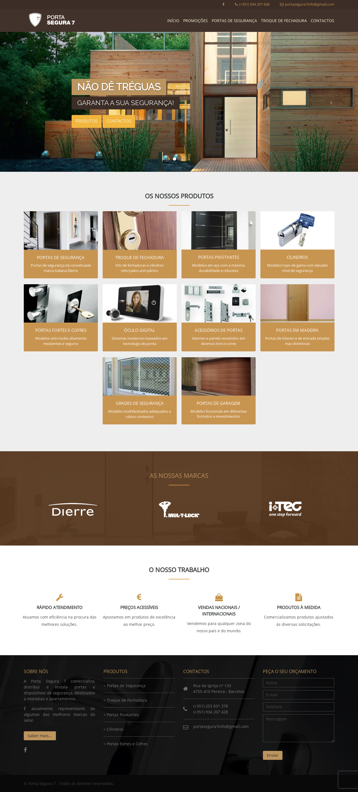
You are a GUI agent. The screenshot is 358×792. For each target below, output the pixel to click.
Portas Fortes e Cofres (127, 743)
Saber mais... (40, 735)
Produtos (87, 121)
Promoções (195, 20)
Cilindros (115, 729)
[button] (27, 102)
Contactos (322, 20)
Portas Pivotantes (123, 714)
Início (173, 20)
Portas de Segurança (234, 20)
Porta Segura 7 (52, 20)
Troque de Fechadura (284, 20)
